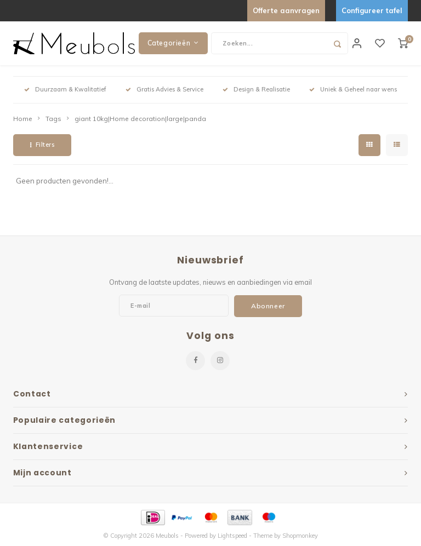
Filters (42, 144)
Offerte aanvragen (286, 10)
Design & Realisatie (256, 89)
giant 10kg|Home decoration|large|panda (140, 118)
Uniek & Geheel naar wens (353, 89)
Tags (53, 118)
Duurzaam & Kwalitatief (65, 89)
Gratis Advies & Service (164, 89)
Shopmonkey (300, 535)
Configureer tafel (372, 10)
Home (22, 118)
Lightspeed (232, 535)
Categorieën (173, 43)
